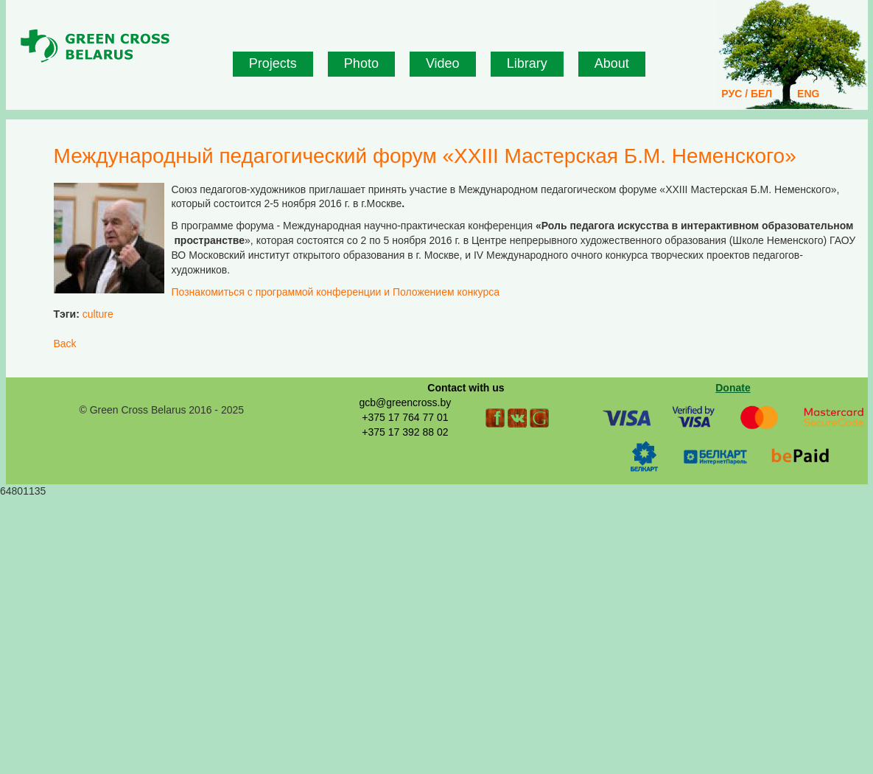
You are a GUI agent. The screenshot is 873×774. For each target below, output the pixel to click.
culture (98, 314)
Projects (273, 63)
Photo (361, 63)
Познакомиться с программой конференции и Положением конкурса (335, 292)
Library (527, 63)
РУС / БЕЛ (746, 94)
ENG (808, 94)
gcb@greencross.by (405, 402)
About (612, 63)
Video (443, 63)
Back (65, 343)
